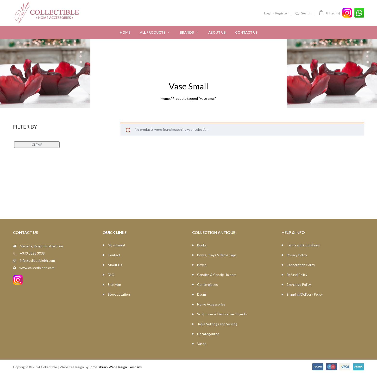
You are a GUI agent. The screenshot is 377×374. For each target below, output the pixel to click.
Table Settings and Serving (217, 324)
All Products (155, 32)
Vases (201, 344)
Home (125, 32)
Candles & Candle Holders (216, 275)
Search (306, 13)
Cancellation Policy (301, 265)
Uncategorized (208, 334)
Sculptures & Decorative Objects (222, 314)
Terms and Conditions (303, 245)
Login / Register (276, 13)
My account (116, 245)
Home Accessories (211, 304)
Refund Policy (297, 275)
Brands (189, 32)
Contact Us (246, 32)
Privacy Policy (297, 255)
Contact (114, 255)
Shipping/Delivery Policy (305, 294)
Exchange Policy (299, 284)
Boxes (202, 265)
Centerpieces (207, 284)
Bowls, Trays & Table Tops (217, 255)
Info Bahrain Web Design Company (115, 367)
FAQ (111, 275)
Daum (201, 294)
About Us (217, 32)
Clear (37, 145)
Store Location (119, 294)
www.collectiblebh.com (36, 268)
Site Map (114, 284)
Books (202, 245)
